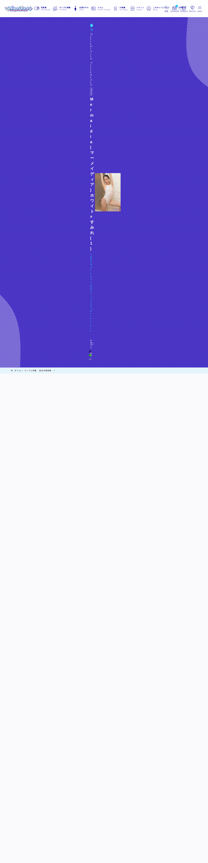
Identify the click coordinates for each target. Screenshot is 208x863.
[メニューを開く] (178, 8)
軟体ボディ (45, 44)
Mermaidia (70, 44)
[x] (156, 55)
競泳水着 (17, 44)
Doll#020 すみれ (23, 49)
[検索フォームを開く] (160, 8)
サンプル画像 (17, 33)
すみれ (58, 44)
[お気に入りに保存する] (16, 56)
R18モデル (31, 44)
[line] (160, 55)
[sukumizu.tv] (24, 8)
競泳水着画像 (32, 33)
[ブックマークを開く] (169, 8)
